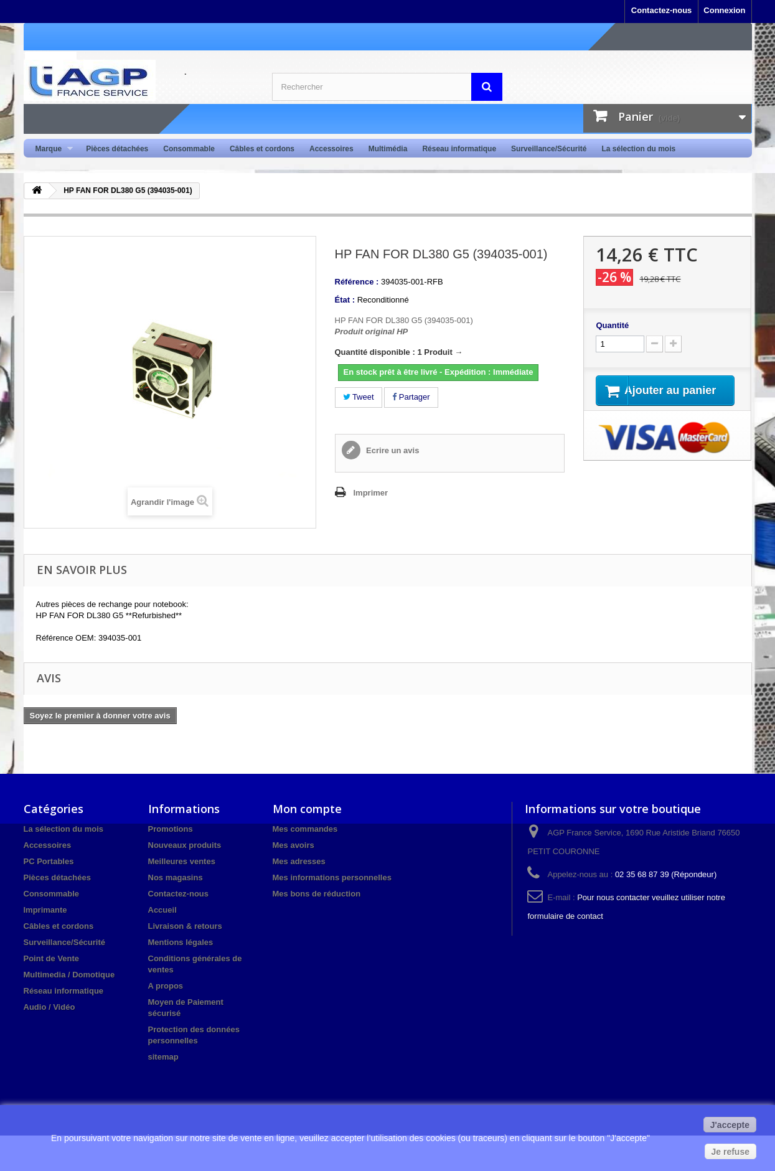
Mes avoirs (293, 845)
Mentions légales (181, 942)
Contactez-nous (661, 10)
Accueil (162, 910)
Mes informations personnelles (332, 877)
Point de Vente (52, 958)
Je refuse (730, 1152)
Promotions (170, 829)
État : (345, 299)
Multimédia (388, 148)
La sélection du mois (638, 148)
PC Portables (49, 861)
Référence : (357, 281)
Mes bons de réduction (317, 893)
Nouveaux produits (185, 845)
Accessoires (331, 148)
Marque (50, 149)
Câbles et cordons (262, 148)
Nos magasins (175, 877)
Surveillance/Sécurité (548, 148)
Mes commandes (305, 829)
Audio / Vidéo (49, 1007)
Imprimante (45, 910)
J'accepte (729, 1125)
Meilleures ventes (181, 861)
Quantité (612, 325)
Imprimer (371, 492)
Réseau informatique (459, 148)
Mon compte (307, 808)
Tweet (358, 397)
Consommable (189, 148)
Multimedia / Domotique (69, 974)
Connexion (724, 10)
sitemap (163, 1056)
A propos (166, 985)
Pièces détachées (117, 148)
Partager (411, 397)
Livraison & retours (185, 926)
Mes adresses (299, 861)
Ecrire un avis (392, 450)
